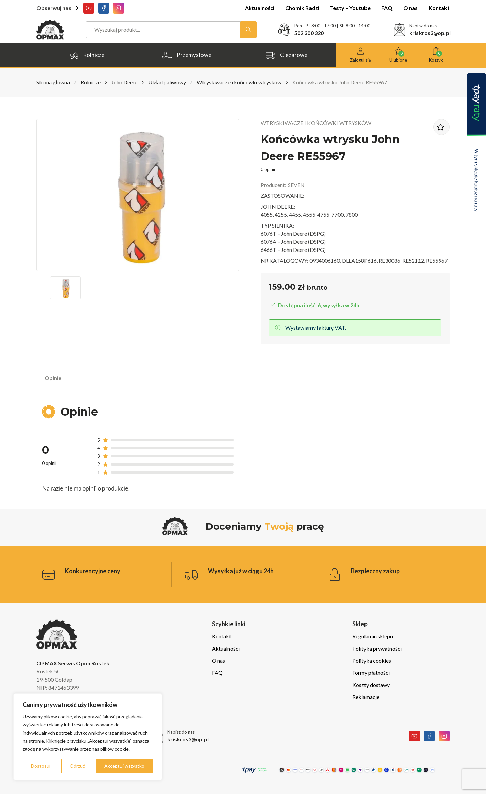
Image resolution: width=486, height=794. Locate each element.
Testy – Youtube (350, 8)
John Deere (124, 82)
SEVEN (296, 185)
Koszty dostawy (371, 685)
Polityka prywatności (377, 648)
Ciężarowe (286, 55)
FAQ (387, 8)
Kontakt (439, 8)
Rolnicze (86, 55)
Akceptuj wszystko (124, 766)
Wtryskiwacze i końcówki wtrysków (239, 82)
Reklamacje (365, 697)
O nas (410, 8)
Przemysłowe (186, 55)
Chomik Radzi (302, 8)
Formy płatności (371, 672)
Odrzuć (77, 766)
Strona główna (53, 82)
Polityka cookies (371, 660)
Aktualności (259, 8)
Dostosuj (40, 766)
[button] (65, 287)
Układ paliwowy (167, 82)
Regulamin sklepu (372, 636)
